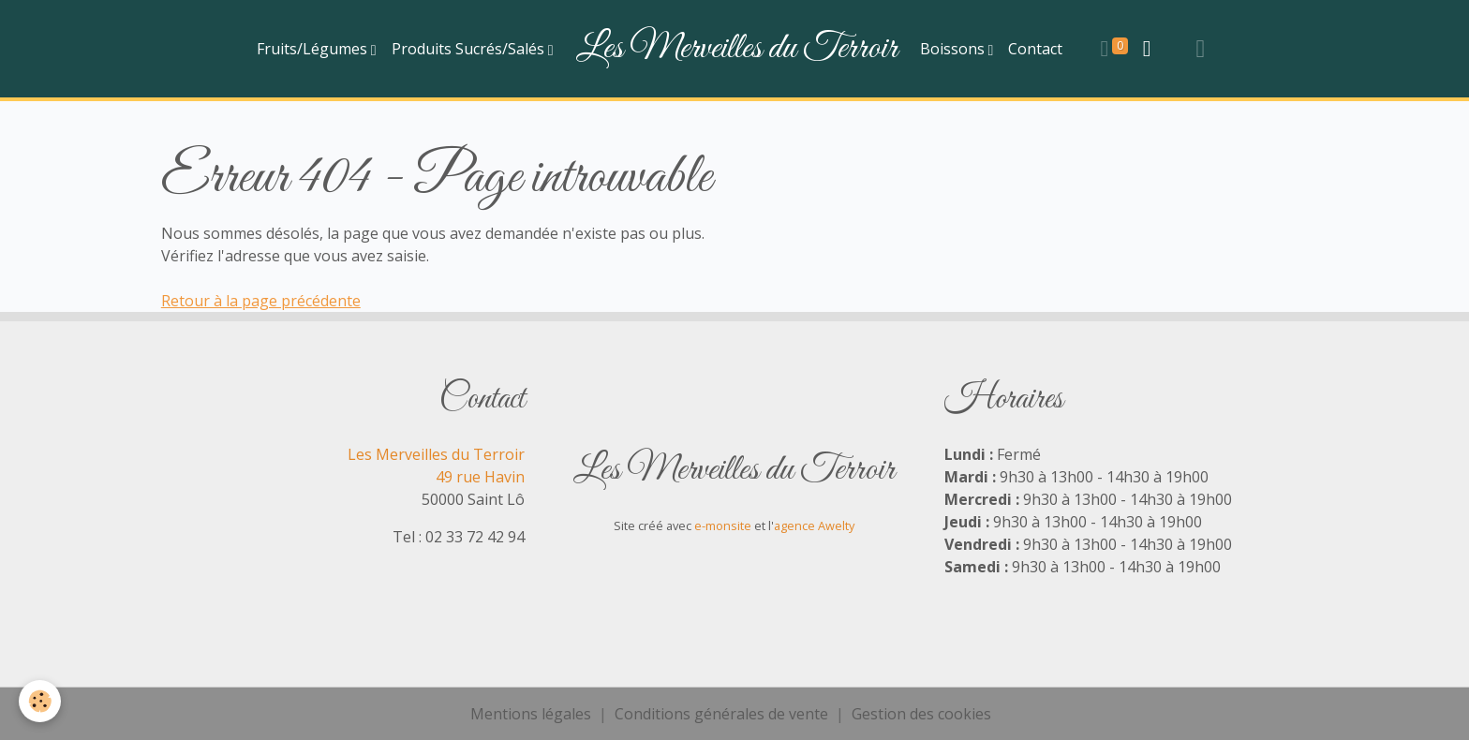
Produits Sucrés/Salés (470, 48)
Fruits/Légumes (314, 48)
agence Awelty (814, 525)
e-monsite (722, 525)
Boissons (954, 48)
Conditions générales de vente (721, 713)
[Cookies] (40, 701)
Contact (1035, 48)
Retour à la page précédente (261, 300)
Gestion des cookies (921, 713)
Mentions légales (530, 713)
